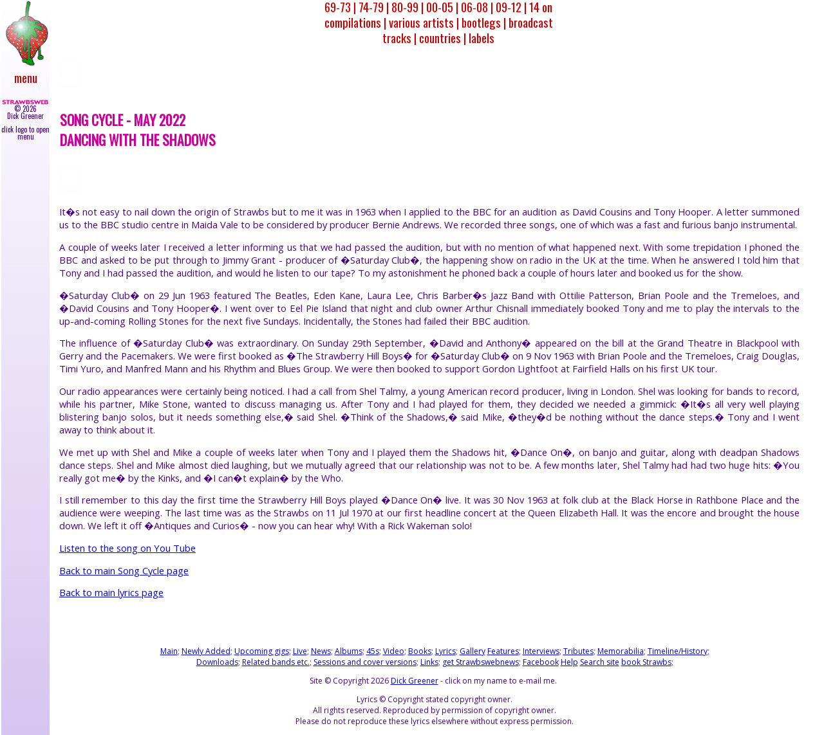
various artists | (424, 22)
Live (300, 651)
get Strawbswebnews (480, 662)
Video (393, 651)
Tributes (578, 651)
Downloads (217, 662)
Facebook (541, 662)
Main (169, 651)
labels (481, 37)
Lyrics (445, 651)
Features (503, 651)
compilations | (355, 22)
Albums (348, 651)
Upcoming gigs (261, 651)
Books (419, 651)
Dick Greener (414, 680)
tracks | (399, 37)
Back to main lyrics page (111, 592)
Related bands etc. (276, 662)
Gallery (472, 651)
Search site (599, 662)
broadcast (531, 22)
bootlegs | (484, 22)
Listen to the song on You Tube (127, 547)
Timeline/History (677, 651)
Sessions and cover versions (365, 662)
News (321, 651)
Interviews (541, 651)
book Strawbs (646, 662)
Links (429, 662)
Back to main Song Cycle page (124, 570)
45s (372, 651)
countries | (442, 37)
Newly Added (206, 651)
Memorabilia (620, 651)
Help (569, 662)
